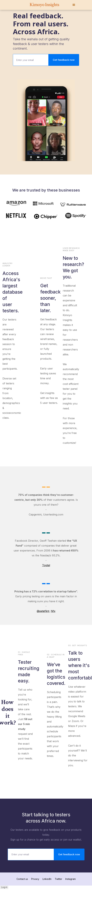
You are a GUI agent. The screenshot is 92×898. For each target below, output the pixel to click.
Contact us (22, 879)
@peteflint (43, 611)
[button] (74, 5)
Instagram (70, 879)
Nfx (53, 611)
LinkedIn (46, 879)
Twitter (58, 879)
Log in (4, 887)
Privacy (35, 879)
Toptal (46, 565)
